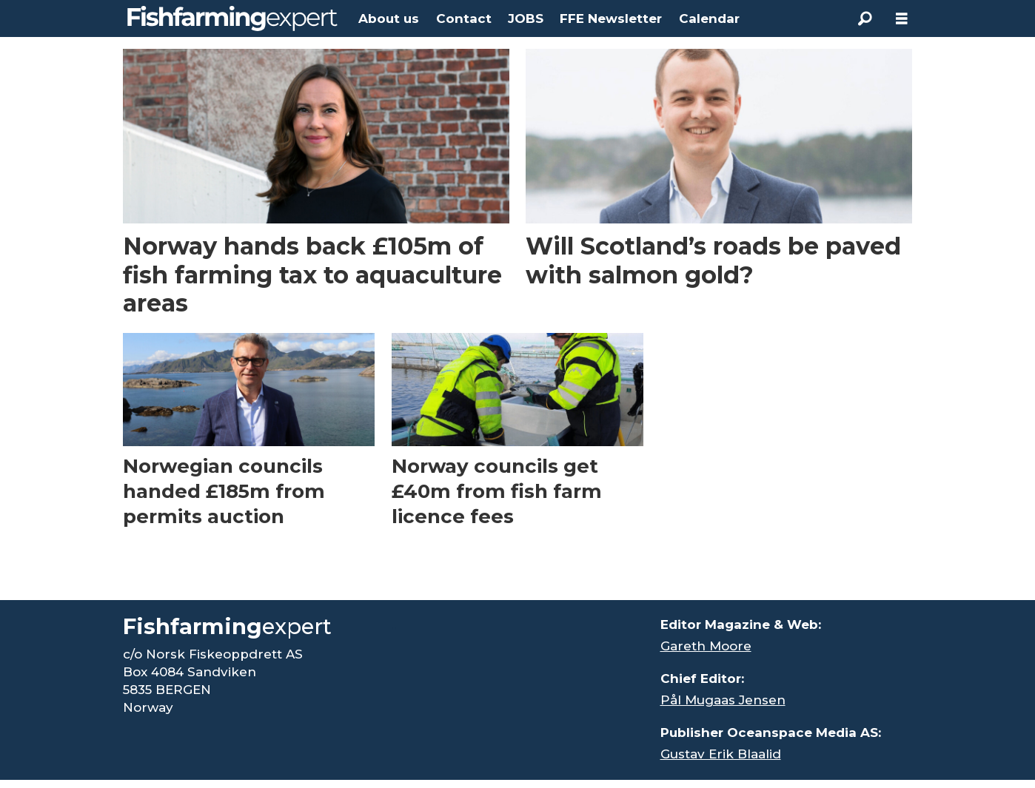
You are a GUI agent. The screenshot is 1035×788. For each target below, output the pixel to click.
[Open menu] (901, 18)
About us (388, 18)
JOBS (525, 18)
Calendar (709, 18)
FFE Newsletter (611, 18)
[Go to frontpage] (232, 18)
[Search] (864, 18)
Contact (464, 18)
